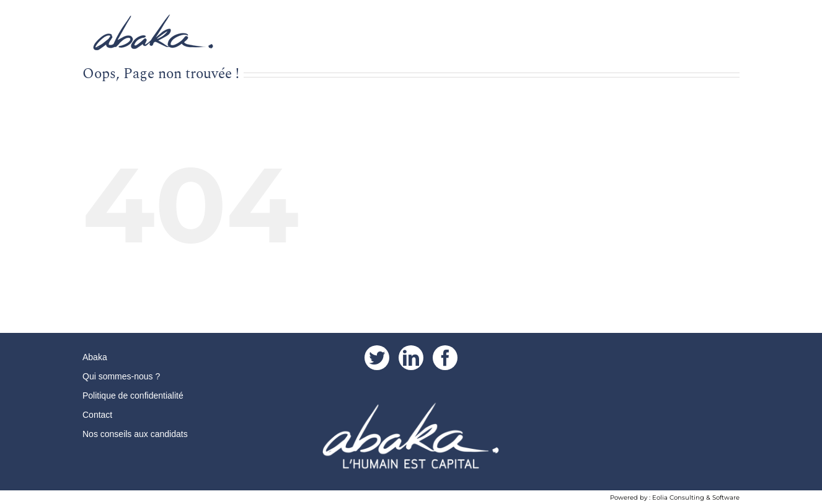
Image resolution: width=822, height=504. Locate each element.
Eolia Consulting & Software (696, 497)
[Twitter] (377, 357)
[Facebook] (445, 357)
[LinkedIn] (411, 357)
